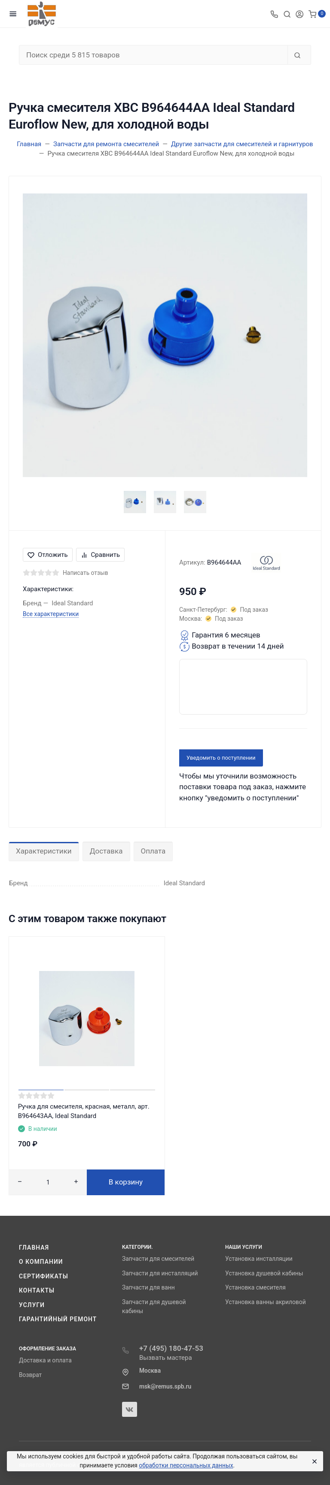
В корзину (126, 1182)
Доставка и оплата (45, 1360)
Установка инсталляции (259, 1258)
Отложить (48, 555)
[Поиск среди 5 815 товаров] (153, 55)
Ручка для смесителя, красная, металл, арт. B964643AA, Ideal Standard (84, 1111)
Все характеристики (51, 613)
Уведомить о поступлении (221, 758)
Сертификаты (43, 1276)
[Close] (313, 1461)
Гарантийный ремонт (58, 1319)
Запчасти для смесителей (158, 1258)
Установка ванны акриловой (265, 1302)
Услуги (32, 1305)
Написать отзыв (85, 572)
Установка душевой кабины (264, 1273)
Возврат (30, 1374)
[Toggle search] (287, 13)
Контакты (37, 1290)
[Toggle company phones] (274, 13)
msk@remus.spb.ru (165, 1386)
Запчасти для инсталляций (160, 1273)
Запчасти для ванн (148, 1287)
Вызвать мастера (165, 1358)
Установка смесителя (255, 1287)
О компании (41, 1261)
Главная (34, 1247)
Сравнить (100, 555)
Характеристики (44, 851)
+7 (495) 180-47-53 (171, 1348)
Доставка (106, 851)
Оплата (153, 851)
